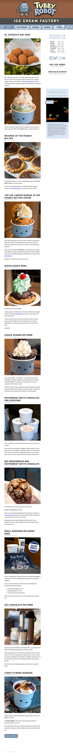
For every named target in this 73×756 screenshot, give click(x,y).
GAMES (35, 27)
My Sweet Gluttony (29, 81)
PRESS (47, 27)
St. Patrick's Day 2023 (17, 34)
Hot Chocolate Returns (18, 604)
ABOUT (58, 27)
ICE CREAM (22, 27)
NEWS (9, 27)
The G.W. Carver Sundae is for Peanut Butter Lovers (22, 196)
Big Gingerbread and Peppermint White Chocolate (21, 462)
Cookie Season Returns (18, 335)
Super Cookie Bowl (15, 265)
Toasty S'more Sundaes (18, 672)
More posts (11, 736)
